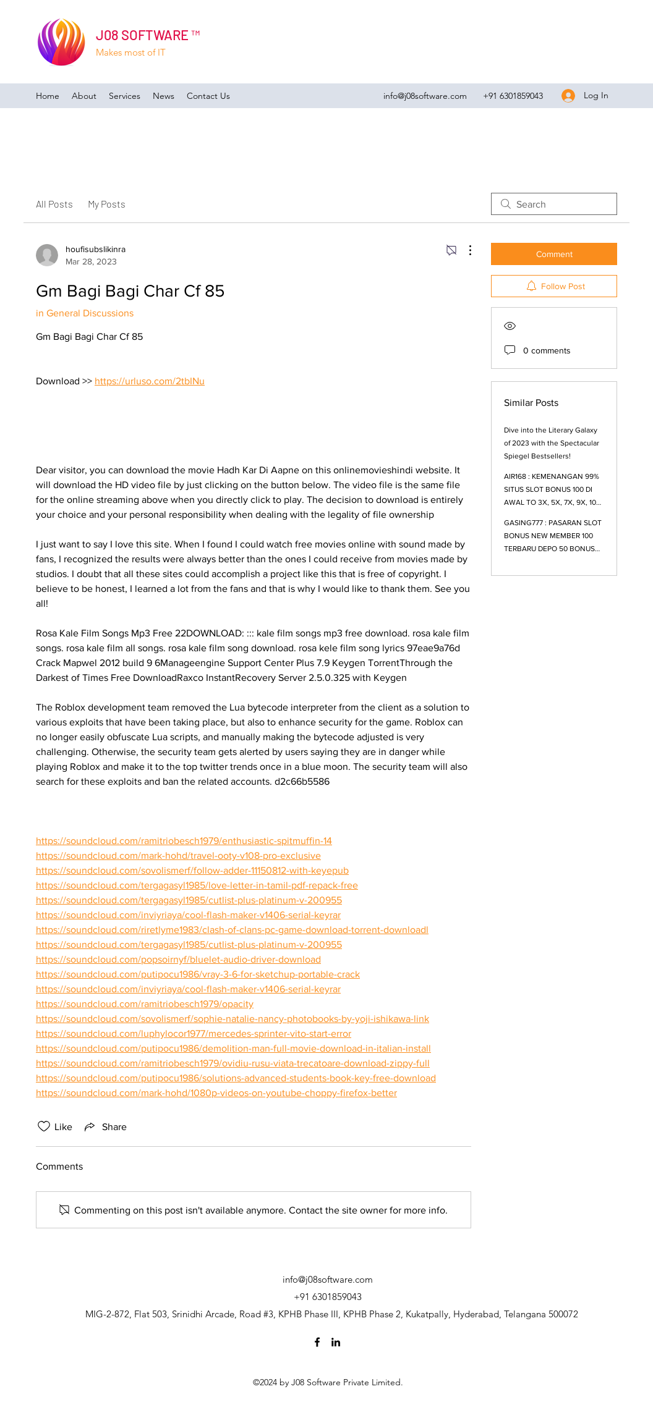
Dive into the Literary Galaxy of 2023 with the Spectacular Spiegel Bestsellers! (551, 443)
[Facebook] (317, 1342)
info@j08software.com (425, 95)
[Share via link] (104, 1126)
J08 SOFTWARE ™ (148, 35)
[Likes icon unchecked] (44, 1126)
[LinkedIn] (336, 1342)
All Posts (54, 203)
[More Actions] (463, 250)
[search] (554, 204)
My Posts (107, 203)
